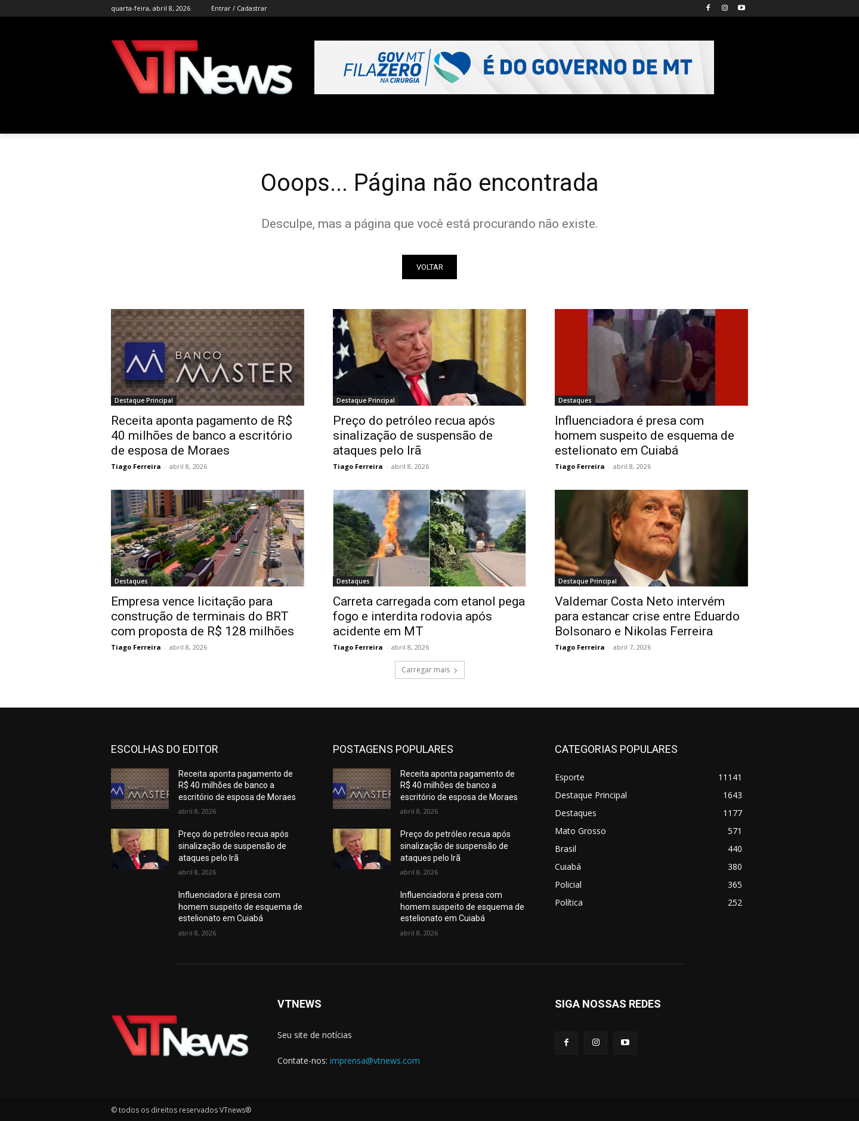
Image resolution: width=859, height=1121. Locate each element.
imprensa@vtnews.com (375, 1061)
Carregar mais (429, 670)
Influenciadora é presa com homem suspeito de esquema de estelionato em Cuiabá (644, 435)
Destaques (575, 400)
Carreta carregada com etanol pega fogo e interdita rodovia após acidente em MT (429, 616)
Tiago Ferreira (136, 466)
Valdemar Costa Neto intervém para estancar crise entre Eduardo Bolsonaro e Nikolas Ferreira (647, 616)
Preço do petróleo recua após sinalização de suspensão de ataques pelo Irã (414, 435)
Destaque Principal (144, 400)
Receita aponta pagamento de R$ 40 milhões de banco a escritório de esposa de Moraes (201, 435)
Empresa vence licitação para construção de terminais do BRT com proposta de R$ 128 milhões (202, 616)
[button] (733, 119)
